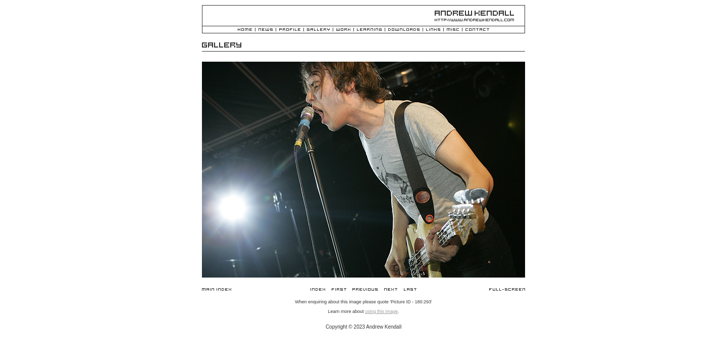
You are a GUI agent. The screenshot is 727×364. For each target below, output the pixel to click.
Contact (477, 30)
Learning (369, 30)
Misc (453, 30)
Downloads (404, 30)
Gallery (318, 30)
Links (433, 30)
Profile (289, 30)
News (265, 30)
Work (343, 30)
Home (245, 30)
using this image (381, 311)
